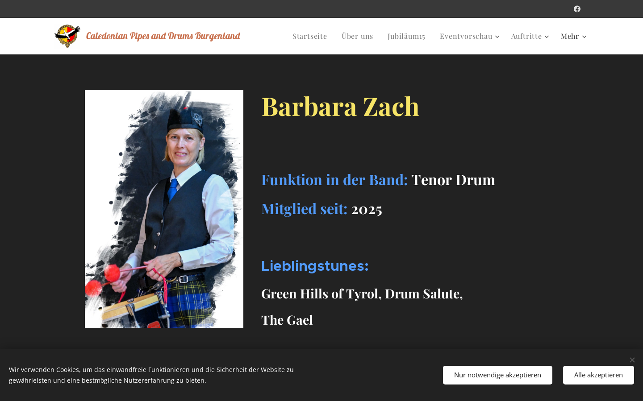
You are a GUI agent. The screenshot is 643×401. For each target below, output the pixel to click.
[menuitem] (312, 36)
